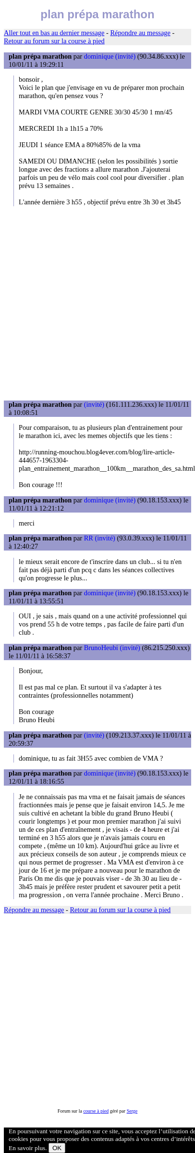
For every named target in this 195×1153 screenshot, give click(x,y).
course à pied (96, 1111)
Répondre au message (140, 33)
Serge (132, 1111)
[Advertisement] (90, 303)
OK (56, 1148)
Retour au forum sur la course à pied (54, 41)
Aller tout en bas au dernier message (54, 33)
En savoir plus (27, 1148)
